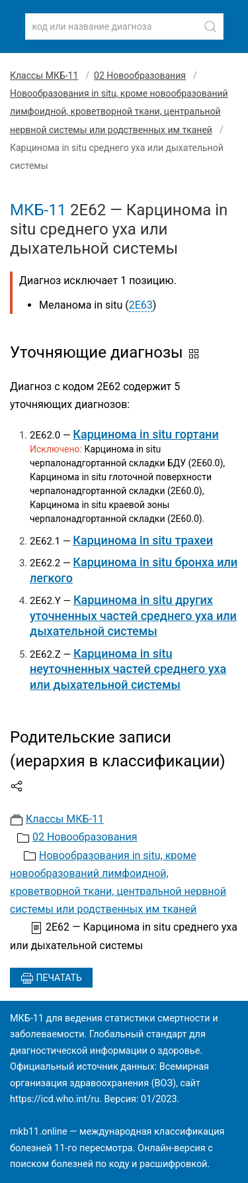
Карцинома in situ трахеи (143, 540)
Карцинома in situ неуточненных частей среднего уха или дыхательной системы (128, 669)
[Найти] (210, 26)
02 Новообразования (140, 75)
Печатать (51, 978)
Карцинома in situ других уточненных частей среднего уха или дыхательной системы (133, 615)
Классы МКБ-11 (44, 75)
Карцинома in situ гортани (145, 434)
